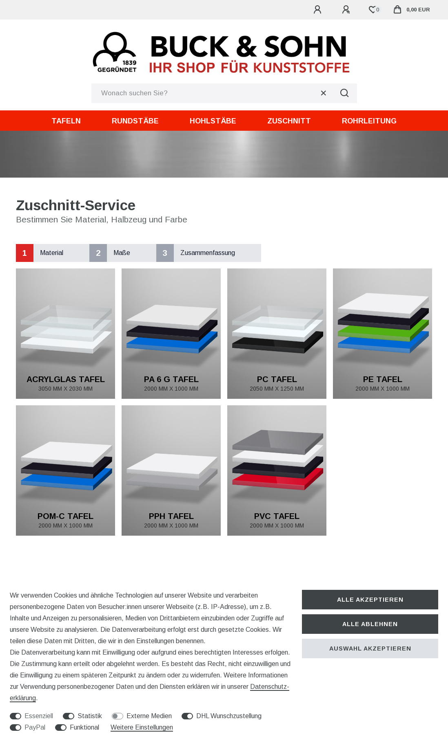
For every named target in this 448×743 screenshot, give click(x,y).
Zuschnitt (289, 121)
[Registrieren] (347, 9)
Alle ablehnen (370, 624)
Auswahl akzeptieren (370, 648)
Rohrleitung (369, 121)
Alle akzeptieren (370, 599)
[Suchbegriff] (212, 93)
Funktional (84, 727)
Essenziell (38, 715)
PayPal (34, 727)
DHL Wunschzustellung (229, 715)
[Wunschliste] (373, 10)
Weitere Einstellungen (142, 727)
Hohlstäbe (213, 121)
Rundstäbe (135, 121)
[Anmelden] (318, 9)
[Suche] (345, 93)
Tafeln (66, 121)
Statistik (90, 715)
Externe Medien (149, 715)
